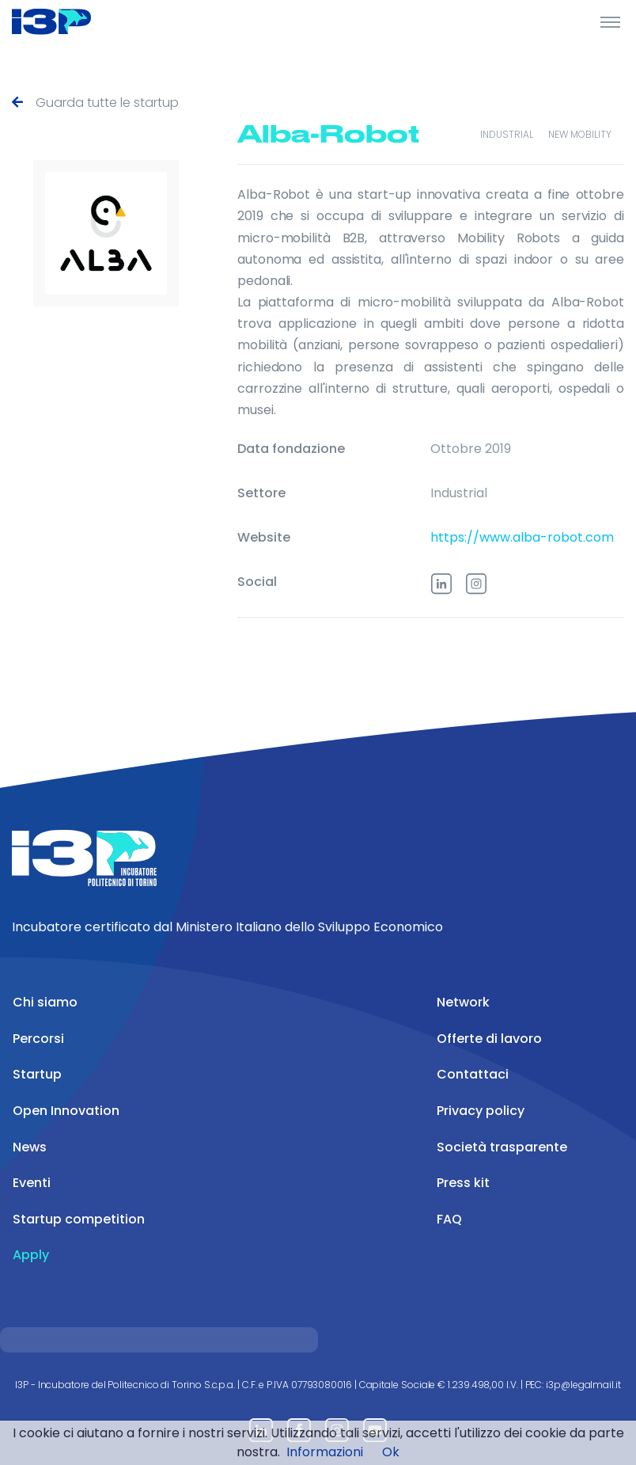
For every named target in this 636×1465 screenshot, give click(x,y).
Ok (390, 1452)
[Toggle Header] (610, 21)
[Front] (71, 21)
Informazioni (324, 1452)
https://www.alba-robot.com (522, 534)
